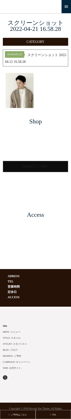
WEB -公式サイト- (12, 368)
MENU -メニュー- (12, 332)
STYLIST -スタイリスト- (15, 344)
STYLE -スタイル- (12, 338)
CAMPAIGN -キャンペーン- (16, 362)
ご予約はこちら (18, 414)
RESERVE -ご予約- (35, 166)
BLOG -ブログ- (10, 350)
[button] (35, 42)
